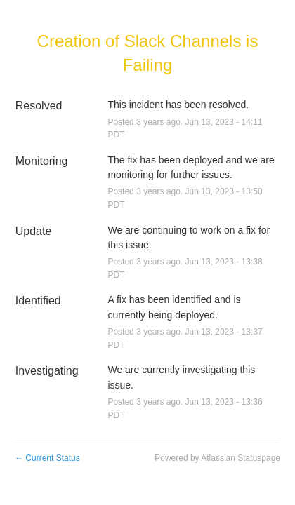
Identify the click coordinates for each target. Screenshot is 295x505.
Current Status (47, 458)
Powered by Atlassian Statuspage (217, 458)
